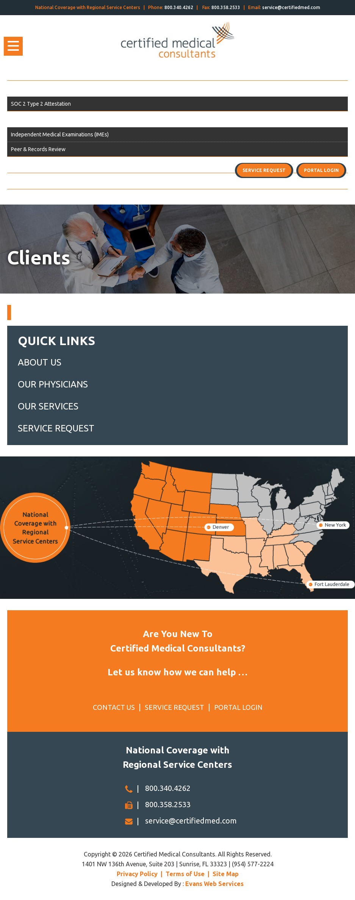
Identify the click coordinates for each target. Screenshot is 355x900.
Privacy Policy (137, 873)
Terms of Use (185, 873)
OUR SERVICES (48, 406)
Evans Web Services (214, 883)
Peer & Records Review (38, 149)
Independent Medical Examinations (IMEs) (60, 134)
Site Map (226, 873)
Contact (21, 181)
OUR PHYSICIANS (53, 384)
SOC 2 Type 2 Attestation (41, 104)
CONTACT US (114, 707)
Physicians (24, 164)
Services (21, 119)
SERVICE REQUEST (56, 428)
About (18, 88)
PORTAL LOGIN (238, 707)
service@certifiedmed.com (291, 7)
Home (18, 72)
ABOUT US (39, 362)
